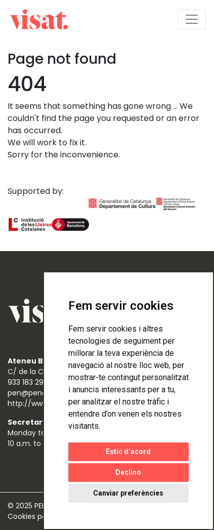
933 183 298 (28, 382)
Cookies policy (34, 516)
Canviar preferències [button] (128, 493)
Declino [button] (128, 472)
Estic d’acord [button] (128, 451)
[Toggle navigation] (192, 19)
